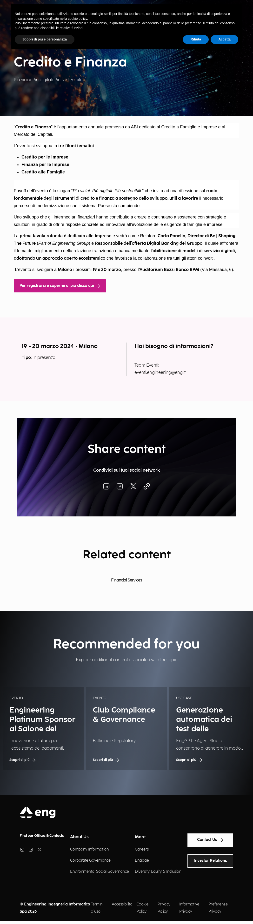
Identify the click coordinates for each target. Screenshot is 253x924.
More (140, 836)
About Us (79, 836)
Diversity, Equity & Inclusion (158, 871)
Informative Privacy (189, 908)
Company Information (89, 849)
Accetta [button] (224, 39)
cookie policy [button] (77, 18)
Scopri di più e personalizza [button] (44, 39)
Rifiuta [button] (196, 39)
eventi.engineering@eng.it (160, 372)
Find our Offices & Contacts (42, 836)
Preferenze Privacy (218, 908)
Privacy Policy (164, 908)
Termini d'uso (97, 908)
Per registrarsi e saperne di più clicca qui (60, 286)
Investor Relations (210, 860)
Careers (142, 849)
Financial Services (126, 580)
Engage (142, 860)
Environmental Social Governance (99, 871)
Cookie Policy (142, 908)
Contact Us (210, 840)
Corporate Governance (90, 860)
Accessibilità (122, 904)
